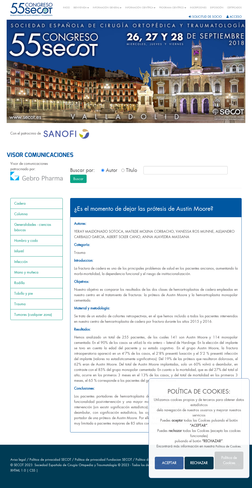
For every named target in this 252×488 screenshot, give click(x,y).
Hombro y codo (26, 240)
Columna (21, 214)
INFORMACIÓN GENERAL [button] (107, 7)
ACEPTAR (169, 463)
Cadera (20, 203)
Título (129, 170)
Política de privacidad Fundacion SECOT (103, 460)
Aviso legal (18, 460)
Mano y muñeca (26, 272)
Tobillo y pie (23, 293)
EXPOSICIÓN (216, 7)
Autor (109, 170)
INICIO (66, 7)
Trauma (20, 304)
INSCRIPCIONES (198, 7)
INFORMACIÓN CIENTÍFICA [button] (140, 7)
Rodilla (19, 283)
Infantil (19, 251)
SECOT (19, 465)
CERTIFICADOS (234, 7)
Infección (21, 261)
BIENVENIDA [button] (81, 7)
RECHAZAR (199, 463)
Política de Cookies (228, 446)
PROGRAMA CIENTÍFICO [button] (172, 7)
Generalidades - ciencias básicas (32, 227)
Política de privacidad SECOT (50, 460)
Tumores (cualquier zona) (33, 314)
